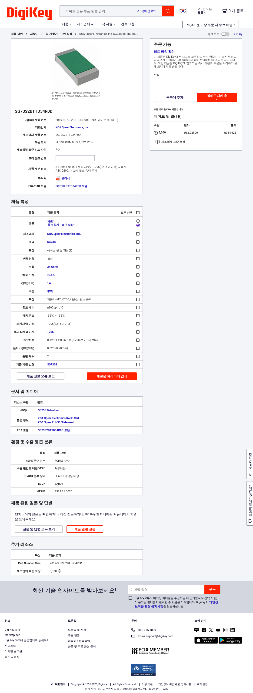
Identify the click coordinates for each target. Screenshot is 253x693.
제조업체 (83, 24)
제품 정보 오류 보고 (41, 376)
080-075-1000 (143, 630)
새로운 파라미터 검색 (112, 376)
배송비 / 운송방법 (79, 641)
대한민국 (57, 684)
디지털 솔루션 (13, 651)
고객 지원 (105, 24)
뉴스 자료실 (12, 657)
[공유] (237, 34)
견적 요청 (128, 24)
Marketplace (12, 635)
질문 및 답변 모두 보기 (39, 529)
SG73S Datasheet (48, 410)
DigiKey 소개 (12, 629)
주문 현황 (74, 635)
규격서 (63, 178)
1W (49, 283)
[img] (29, 13)
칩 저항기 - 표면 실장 (59, 34)
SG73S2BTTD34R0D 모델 (71, 186)
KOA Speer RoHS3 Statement (56, 422)
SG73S (51, 242)
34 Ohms (52, 267)
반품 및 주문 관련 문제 (82, 646)
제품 (65, 24)
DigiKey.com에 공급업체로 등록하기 (27, 640)
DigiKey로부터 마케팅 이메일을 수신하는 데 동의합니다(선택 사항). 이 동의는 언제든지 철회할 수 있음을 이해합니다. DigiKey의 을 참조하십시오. (176, 602)
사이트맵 (10, 645)
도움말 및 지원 (77, 629)
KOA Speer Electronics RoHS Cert (58, 418)
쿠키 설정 (202, 684)
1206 (50, 332)
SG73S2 (52, 364)
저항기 (34, 34)
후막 (50, 291)
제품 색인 (17, 34)
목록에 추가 (174, 97)
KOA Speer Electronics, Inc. (72, 127)
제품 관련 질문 (84, 529)
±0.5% (51, 275)
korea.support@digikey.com (152, 636)
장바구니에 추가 (217, 97)
